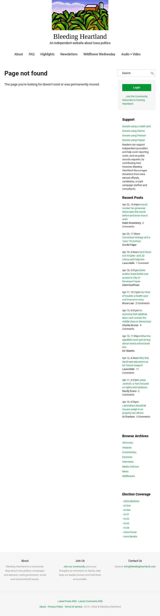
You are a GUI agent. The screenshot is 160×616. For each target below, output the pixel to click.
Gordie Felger (129, 244)
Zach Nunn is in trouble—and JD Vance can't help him (136, 255)
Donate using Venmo (133, 130)
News (125, 471)
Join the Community (137, 95)
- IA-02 (125, 518)
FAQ (31, 53)
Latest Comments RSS (90, 601)
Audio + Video (131, 53)
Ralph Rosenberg (131, 222)
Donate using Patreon (134, 135)
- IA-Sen (126, 509)
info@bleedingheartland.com (140, 566)
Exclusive (127, 456)
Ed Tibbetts (128, 350)
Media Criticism (130, 466)
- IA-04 (125, 527)
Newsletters (68, 53)
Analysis (126, 447)
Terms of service (73, 606)
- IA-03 (125, 522)
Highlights (47, 53)
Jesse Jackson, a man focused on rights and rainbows (135, 383)
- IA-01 (125, 514)
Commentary (129, 451)
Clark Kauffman (130, 284)
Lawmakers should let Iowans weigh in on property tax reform (134, 409)
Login (136, 87)
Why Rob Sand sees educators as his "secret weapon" (135, 361)
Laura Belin (128, 262)
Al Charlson (128, 416)
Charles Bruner (130, 324)
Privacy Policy (55, 606)
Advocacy (127, 442)
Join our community (74, 566)
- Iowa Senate (129, 536)
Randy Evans (129, 390)
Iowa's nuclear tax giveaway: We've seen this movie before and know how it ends (135, 211)
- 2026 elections (130, 500)
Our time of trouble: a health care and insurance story (136, 295)
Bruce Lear (128, 303)
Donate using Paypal (133, 139)
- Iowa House (129, 531)
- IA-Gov (126, 505)
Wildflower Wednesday (99, 53)
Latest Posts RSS (67, 601)
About (18, 53)
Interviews (127, 461)
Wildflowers (128, 475)
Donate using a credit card (136, 125)
